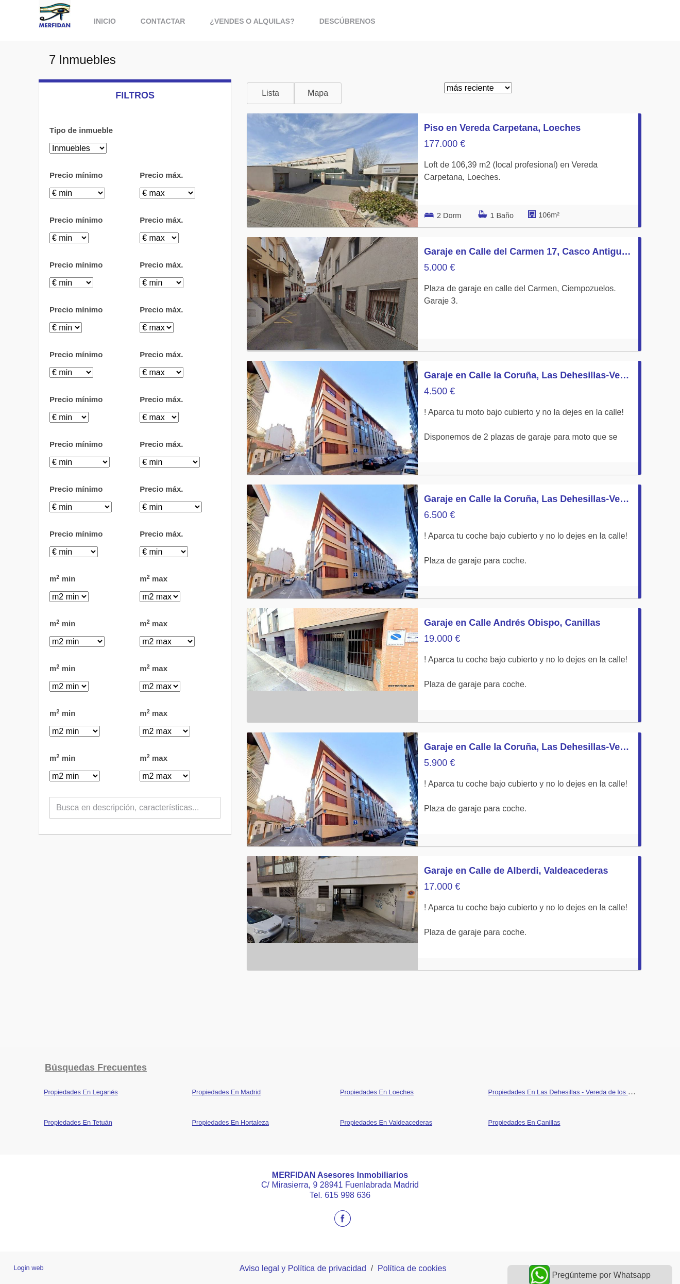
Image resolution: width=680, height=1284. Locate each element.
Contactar (163, 21)
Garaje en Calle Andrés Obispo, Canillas (512, 623)
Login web (28, 1268)
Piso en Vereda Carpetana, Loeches (502, 128)
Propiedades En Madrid (226, 1092)
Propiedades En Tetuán (78, 1122)
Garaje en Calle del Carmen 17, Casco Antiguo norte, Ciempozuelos (528, 251)
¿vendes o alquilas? (252, 21)
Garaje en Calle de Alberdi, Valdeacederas (516, 870)
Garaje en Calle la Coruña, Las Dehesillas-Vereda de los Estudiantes (528, 375)
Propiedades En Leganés (81, 1092)
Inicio (105, 21)
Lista (270, 93)
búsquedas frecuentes (96, 1067)
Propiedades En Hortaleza (230, 1122)
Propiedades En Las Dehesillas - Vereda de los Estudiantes (575, 1092)
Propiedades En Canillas (524, 1122)
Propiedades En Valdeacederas (386, 1122)
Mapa (318, 93)
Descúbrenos (347, 21)
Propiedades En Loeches (377, 1092)
